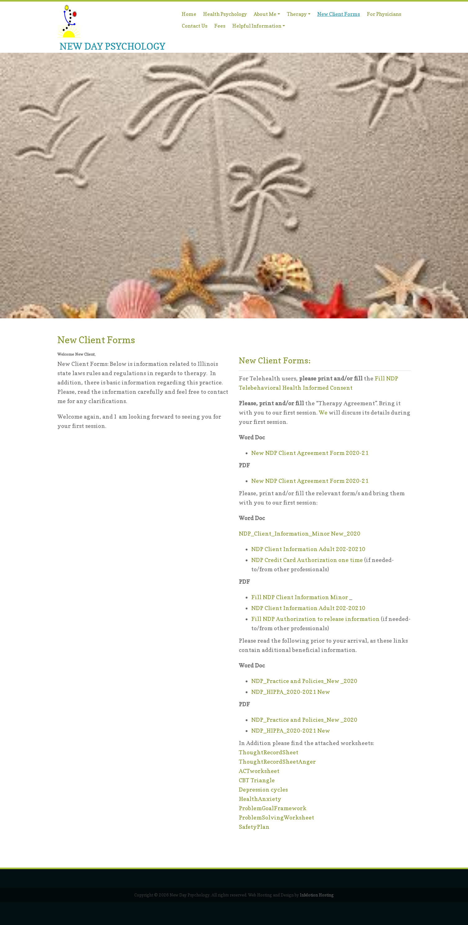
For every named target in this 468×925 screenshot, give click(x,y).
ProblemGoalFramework (272, 808)
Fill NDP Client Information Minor (299, 597)
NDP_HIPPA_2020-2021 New (290, 692)
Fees (219, 26)
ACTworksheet (259, 771)
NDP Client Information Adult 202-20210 (308, 549)
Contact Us (194, 26)
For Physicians (384, 14)
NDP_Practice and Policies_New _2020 (304, 681)
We (323, 412)
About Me (268, 15)
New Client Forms (338, 14)
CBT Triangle (257, 780)
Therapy (299, 15)
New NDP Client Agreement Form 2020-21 (309, 453)
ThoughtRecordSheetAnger (277, 761)
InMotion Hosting (317, 894)
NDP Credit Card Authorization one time (307, 560)
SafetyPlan (254, 827)
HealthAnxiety (260, 799)
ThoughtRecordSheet (268, 752)
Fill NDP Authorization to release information (315, 619)
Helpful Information (258, 27)
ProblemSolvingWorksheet (276, 817)
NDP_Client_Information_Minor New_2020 (299, 533)
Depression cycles (263, 789)
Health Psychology (225, 14)
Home (189, 14)
